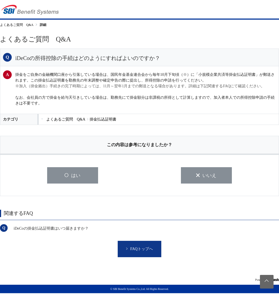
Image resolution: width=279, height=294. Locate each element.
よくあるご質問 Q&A (17, 25)
